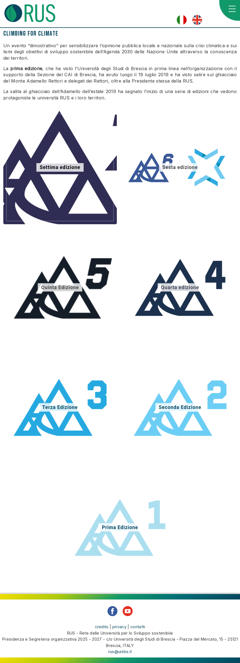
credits (102, 626)
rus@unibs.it (120, 651)
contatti (137, 626)
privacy (119, 626)
